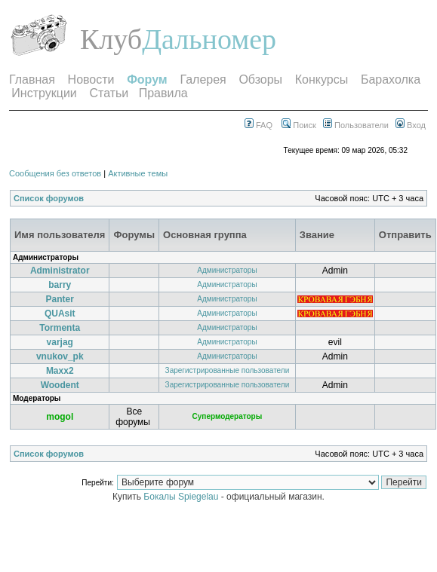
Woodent (60, 385)
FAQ (258, 125)
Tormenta (59, 328)
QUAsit (60, 313)
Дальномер (209, 39)
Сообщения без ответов (55, 173)
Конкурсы (321, 79)
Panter (60, 299)
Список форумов (49, 198)
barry (59, 285)
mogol (59, 416)
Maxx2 (60, 371)
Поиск (299, 125)
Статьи (108, 93)
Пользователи (356, 125)
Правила (163, 93)
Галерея (203, 79)
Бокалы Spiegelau (181, 496)
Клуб (111, 39)
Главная (32, 79)
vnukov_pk (60, 356)
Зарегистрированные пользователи (227, 370)
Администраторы (227, 270)
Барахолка (390, 79)
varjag (60, 342)
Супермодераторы (227, 416)
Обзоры (260, 79)
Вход (410, 125)
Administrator (60, 270)
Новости (91, 79)
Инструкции (43, 93)
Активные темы (138, 173)
